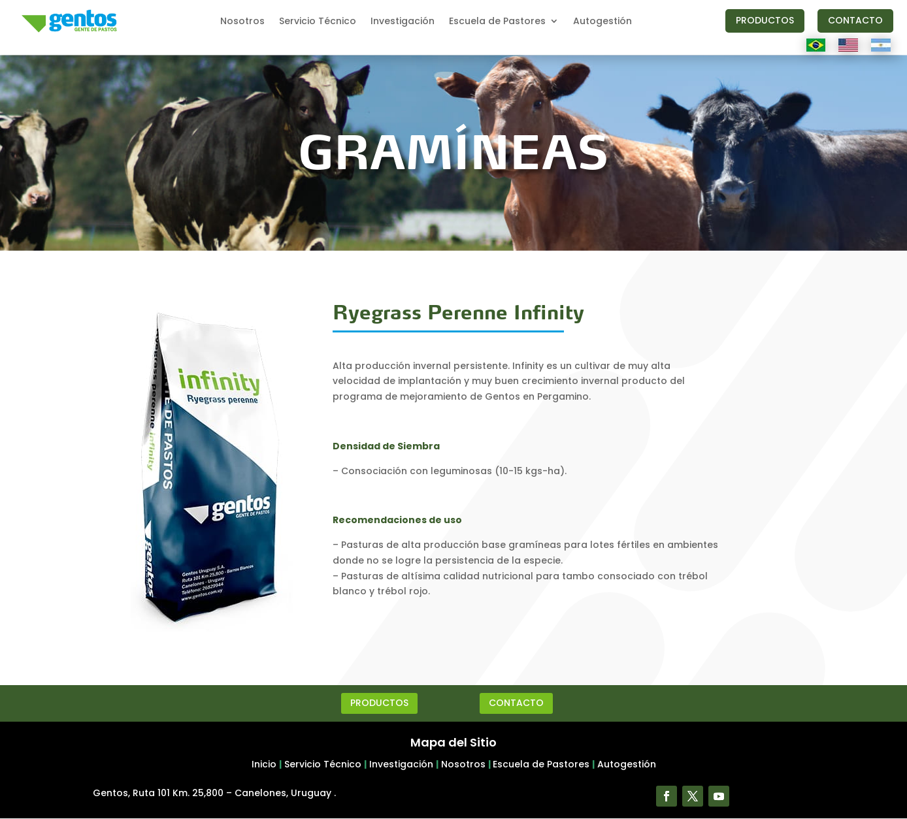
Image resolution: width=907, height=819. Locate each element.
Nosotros (242, 21)
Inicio (264, 764)
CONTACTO (855, 20)
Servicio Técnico (317, 21)
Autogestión (602, 21)
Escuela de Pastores (497, 21)
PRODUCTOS (765, 20)
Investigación (403, 21)
